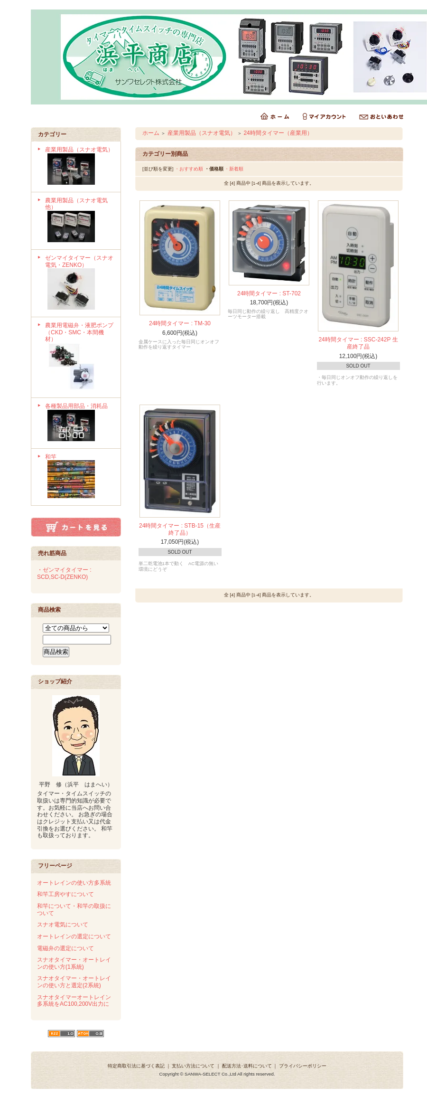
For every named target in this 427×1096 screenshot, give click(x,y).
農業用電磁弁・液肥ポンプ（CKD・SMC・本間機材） (79, 357)
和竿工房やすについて (65, 894)
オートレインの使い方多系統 (74, 882)
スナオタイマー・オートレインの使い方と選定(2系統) (74, 982)
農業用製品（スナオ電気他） (79, 221)
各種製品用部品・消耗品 (79, 423)
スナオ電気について (62, 924)
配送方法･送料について (247, 1065)
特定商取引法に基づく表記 (136, 1065)
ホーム (150, 133)
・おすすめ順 (189, 168)
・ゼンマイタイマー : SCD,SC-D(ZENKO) (64, 573)
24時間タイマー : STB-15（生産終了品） (180, 529)
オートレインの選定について (74, 936)
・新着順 (233, 168)
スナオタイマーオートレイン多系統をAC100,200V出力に (74, 1001)
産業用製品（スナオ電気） (79, 166)
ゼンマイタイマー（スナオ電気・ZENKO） (79, 283)
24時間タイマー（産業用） (277, 133)
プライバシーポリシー (302, 1065)
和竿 (79, 477)
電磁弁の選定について (65, 948)
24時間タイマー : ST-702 (269, 293)
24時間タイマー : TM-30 (180, 323)
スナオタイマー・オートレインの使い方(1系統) (74, 963)
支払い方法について (193, 1065)
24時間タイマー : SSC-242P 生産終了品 (358, 343)
